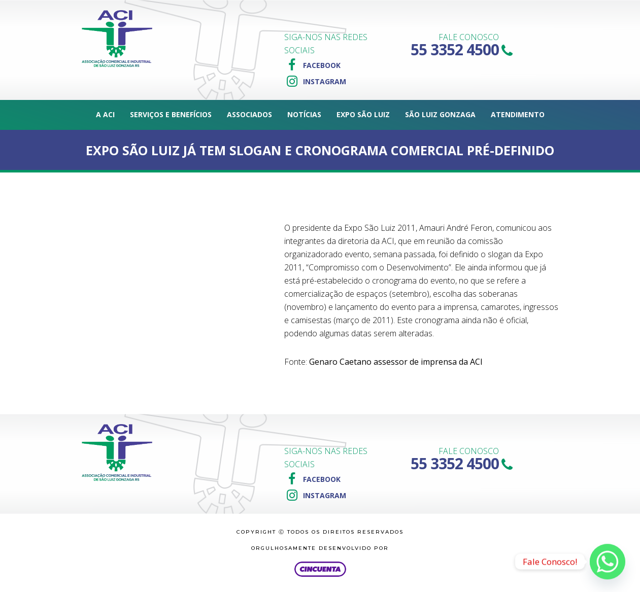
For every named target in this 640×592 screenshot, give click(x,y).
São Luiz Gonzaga (440, 114)
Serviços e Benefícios (171, 114)
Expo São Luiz (363, 114)
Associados (249, 114)
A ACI (105, 114)
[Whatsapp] (607, 561)
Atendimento (518, 114)
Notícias (304, 114)
